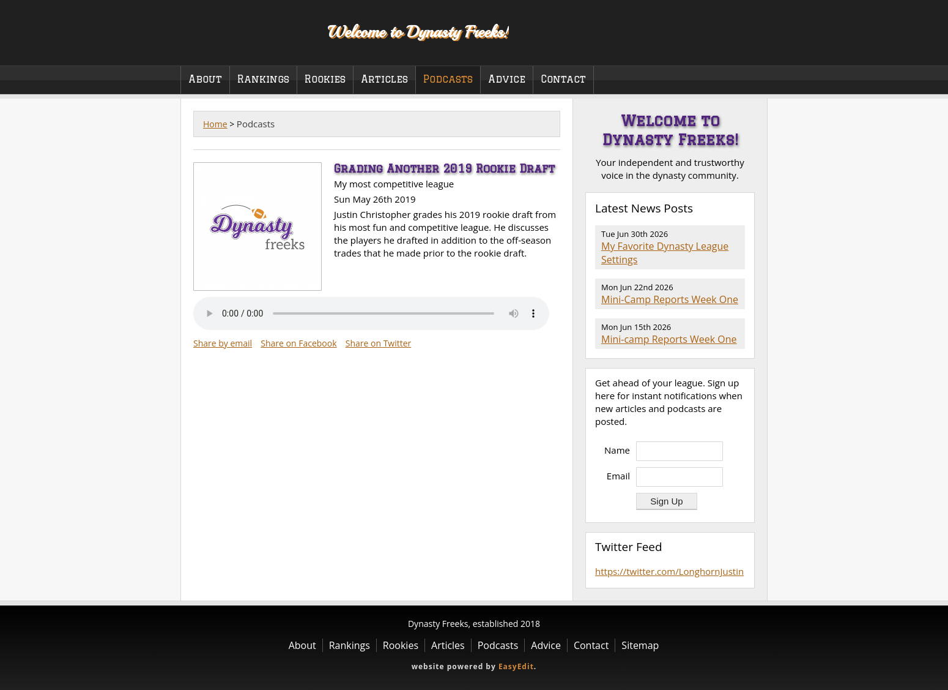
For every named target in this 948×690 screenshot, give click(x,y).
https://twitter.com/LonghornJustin (669, 571)
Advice (506, 78)
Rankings (263, 78)
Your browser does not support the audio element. (371, 313)
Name (617, 450)
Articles (384, 78)
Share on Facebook (298, 343)
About (205, 78)
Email (618, 476)
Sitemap (640, 645)
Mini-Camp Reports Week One (669, 299)
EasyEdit (516, 666)
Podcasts (448, 78)
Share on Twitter (379, 343)
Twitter (745, 48)
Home (215, 124)
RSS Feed (738, 209)
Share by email (222, 343)
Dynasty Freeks (246, 30)
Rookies (325, 78)
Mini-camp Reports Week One (669, 339)
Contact (563, 78)
